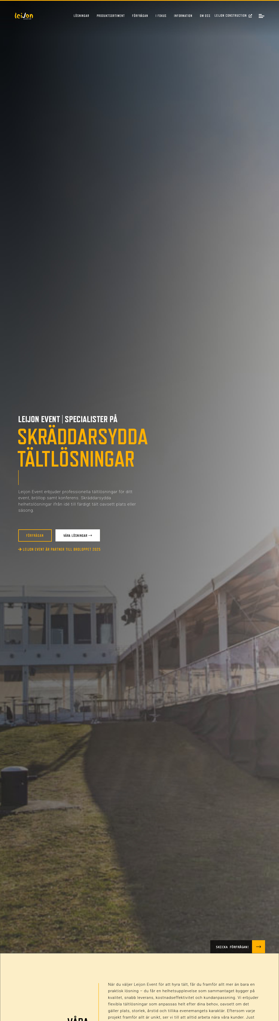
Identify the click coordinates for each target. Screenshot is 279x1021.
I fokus (161, 16)
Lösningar (81, 16)
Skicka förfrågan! (232, 946)
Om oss (205, 16)
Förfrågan (140, 16)
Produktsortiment (111, 16)
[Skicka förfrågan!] (258, 946)
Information (183, 16)
